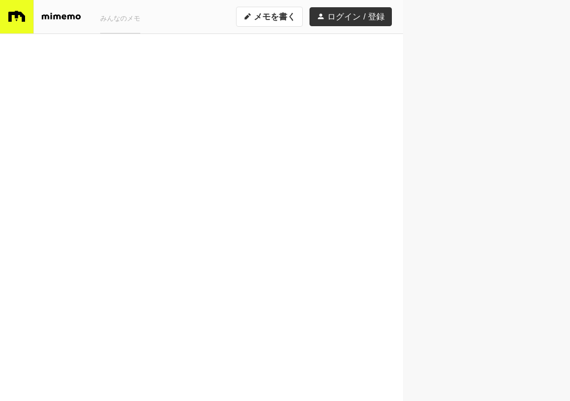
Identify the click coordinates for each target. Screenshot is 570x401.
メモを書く (269, 16)
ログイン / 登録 (351, 16)
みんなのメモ (120, 18)
